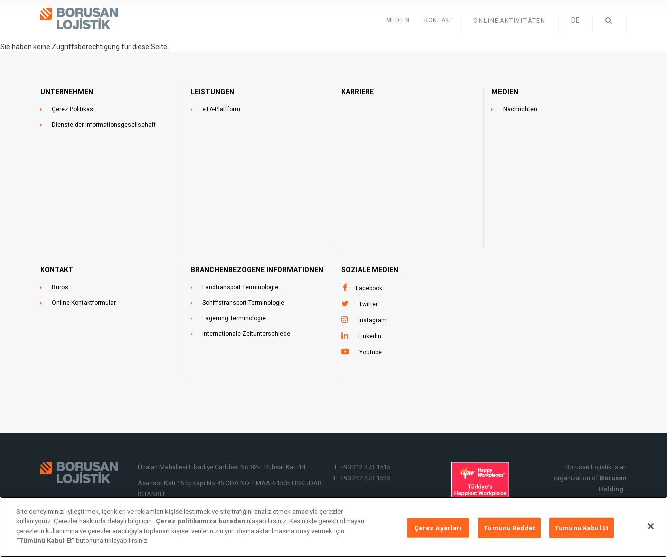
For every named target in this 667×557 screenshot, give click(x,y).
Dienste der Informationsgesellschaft (104, 124)
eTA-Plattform (221, 109)
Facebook (369, 288)
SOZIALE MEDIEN (369, 270)
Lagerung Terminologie (234, 318)
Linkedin (369, 336)
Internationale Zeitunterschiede (246, 333)
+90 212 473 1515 (365, 467)
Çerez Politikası (73, 109)
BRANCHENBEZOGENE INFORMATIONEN (257, 270)
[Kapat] (651, 531)
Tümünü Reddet (509, 532)
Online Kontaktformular (84, 302)
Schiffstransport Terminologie (243, 302)
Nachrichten (520, 109)
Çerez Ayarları (438, 532)
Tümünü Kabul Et (581, 532)
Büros (60, 287)
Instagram (372, 320)
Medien (398, 20)
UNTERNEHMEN (66, 92)
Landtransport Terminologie (240, 287)
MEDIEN (504, 92)
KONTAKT (438, 20)
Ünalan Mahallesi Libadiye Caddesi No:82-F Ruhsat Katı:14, (223, 467)
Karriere (357, 92)
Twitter (368, 304)
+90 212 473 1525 (365, 478)
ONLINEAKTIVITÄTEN (509, 20)
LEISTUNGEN (212, 92)
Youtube (370, 352)
